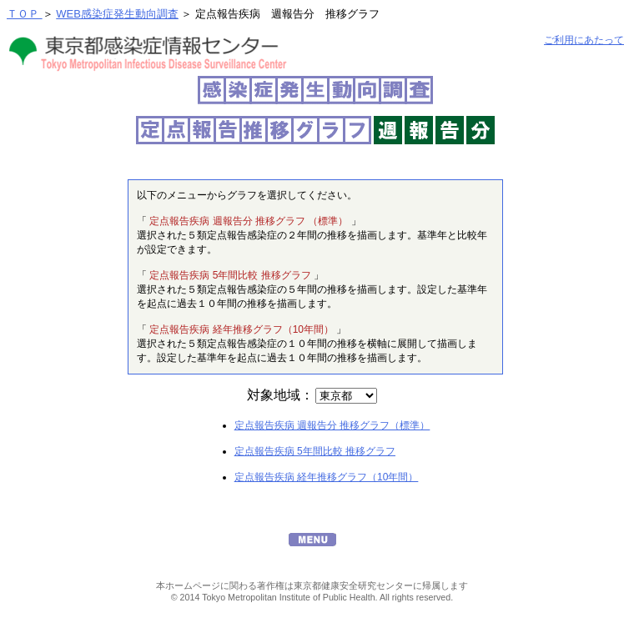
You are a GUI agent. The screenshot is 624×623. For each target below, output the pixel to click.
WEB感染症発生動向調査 (117, 14)
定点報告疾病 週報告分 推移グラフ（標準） (332, 425)
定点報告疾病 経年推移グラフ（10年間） (326, 477)
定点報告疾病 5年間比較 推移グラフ (314, 451)
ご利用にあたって (584, 40)
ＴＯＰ (25, 14)
